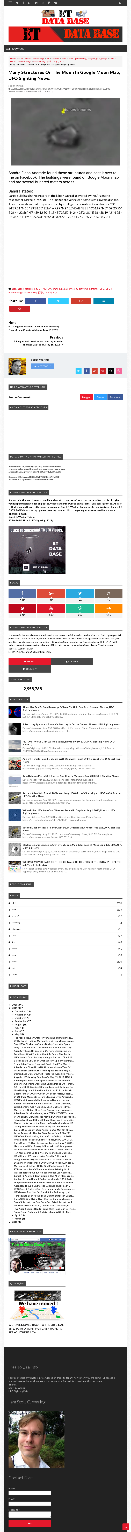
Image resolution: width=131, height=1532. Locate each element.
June (17, 1008)
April (17, 1193)
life (13, 919)
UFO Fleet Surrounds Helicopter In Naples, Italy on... (42, 1078)
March (18, 1196)
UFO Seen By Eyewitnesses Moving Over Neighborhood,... (45, 1094)
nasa (14, 932)
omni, (54, 89)
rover (14, 952)
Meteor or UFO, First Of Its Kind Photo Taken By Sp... (42, 1144)
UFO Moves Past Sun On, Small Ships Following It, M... (42, 1170)
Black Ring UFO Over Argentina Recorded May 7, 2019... (44, 1120)
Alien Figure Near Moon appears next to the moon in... (43, 1058)
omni (64, 58)
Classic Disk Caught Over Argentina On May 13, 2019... (43, 1107)
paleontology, (71, 89)
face (14, 913)
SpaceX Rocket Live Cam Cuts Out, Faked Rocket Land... (43, 1180)
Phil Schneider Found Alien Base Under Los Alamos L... (43, 1150)
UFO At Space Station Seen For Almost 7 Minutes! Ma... (43, 1127)
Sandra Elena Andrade (27, 173)
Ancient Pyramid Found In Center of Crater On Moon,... (43, 1081)
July (17, 1005)
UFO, (102, 89)
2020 (15, 982)
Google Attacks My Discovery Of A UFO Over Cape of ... (43, 1137)
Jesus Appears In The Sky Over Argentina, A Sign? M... (43, 1111)
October (19, 995)
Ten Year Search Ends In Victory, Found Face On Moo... (43, 1130)
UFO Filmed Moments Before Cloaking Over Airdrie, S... (43, 1074)
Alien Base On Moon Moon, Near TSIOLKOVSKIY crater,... (44, 1091)
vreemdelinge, (16, 91)
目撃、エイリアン (55, 61)
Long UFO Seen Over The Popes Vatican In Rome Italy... (43, 1025)
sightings (103, 58)
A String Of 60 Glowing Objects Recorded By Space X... (43, 1065)
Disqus (100, 382)
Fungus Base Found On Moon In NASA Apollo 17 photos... (44, 1160)
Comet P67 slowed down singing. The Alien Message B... (44, 1153)
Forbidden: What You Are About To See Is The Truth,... (43, 1032)
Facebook (115, 382)
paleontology (81, 58)
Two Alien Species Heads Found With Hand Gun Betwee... (45, 1186)
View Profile (42, 351)
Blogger (86, 382)
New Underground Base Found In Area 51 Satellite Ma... (44, 1068)
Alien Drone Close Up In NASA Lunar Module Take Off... (43, 1045)
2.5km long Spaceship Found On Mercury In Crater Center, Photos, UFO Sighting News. (71, 702)
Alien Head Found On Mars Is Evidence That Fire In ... (42, 1163)
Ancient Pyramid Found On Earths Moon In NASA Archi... (44, 1157)
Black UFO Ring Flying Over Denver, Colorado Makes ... (43, 1176)
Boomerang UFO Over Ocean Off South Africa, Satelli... (43, 1071)
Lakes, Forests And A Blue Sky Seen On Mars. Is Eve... (42, 1084)
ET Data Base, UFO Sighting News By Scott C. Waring (32, 1529)
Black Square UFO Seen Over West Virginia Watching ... (44, 1038)
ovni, (59, 89)
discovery (16, 906)
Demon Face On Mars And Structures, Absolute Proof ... (44, 1051)
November (20, 992)
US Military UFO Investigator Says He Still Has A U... (42, 1134)
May (17, 1012)
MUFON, (47, 89)
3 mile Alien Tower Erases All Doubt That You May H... (42, 1041)
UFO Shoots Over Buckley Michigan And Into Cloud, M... (44, 1035)
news (14, 939)
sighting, (84, 89)
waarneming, (30, 91)
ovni (71, 58)
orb (13, 945)
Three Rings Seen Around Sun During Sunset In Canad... (44, 1173)
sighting (93, 58)
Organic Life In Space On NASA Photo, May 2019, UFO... (43, 1117)
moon (15, 926)
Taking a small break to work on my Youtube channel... (42, 1104)
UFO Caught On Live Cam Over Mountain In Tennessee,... (44, 1166)
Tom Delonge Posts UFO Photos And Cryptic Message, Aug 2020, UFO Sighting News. (71, 753)
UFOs (13, 61)
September (21, 999)
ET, (41, 89)
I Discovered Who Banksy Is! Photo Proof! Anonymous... (44, 1124)
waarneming (39, 61)
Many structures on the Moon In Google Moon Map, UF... (44, 1101)
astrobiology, (32, 89)
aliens (28, 58)
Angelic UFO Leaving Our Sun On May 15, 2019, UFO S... (43, 1055)
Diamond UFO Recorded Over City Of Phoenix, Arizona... (44, 1140)
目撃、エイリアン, (45, 91)
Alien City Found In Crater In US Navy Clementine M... (42, 1028)
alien (20, 58)
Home (13, 58)
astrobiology (38, 58)
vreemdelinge (24, 61)
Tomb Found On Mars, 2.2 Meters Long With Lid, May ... (43, 1190)
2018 (15, 1199)
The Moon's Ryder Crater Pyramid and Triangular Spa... (43, 1015)
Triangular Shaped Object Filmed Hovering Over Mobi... (44, 1097)
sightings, (94, 89)
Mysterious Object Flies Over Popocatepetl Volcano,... (43, 1087)
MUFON (55, 58)
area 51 (15, 893)
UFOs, (107, 89)
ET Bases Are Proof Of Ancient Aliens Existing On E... (42, 1147)
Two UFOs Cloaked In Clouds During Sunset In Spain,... (43, 1022)
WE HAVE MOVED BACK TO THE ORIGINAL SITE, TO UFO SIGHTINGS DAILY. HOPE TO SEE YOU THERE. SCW (36, 1306)
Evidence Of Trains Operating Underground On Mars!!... (44, 1061)
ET (48, 58)
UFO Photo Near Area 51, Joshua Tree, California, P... (42, 1183)
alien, (14, 89)
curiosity (16, 900)
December (20, 989)
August (19, 1002)
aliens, (20, 89)
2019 (15, 986)
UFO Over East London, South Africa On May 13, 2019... (43, 1114)
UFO (112, 58)
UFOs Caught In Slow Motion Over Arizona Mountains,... (44, 1018)
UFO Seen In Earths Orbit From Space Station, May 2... (43, 1048)
